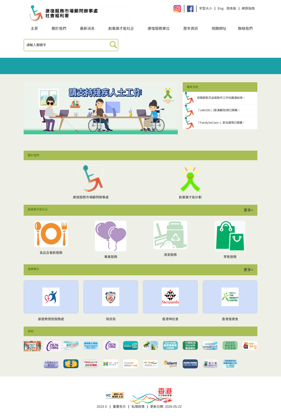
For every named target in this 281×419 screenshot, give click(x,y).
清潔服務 (170, 255)
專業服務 (110, 257)
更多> (248, 210)
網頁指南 (248, 8)
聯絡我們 (245, 29)
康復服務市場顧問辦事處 (91, 197)
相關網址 (219, 29)
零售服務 (230, 257)
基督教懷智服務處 (51, 319)
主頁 (34, 29)
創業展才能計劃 (190, 197)
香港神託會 (170, 319)
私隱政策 (138, 406)
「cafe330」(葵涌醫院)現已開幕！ (218, 110)
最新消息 (87, 29)
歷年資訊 (190, 29)
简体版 (231, 8)
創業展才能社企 (121, 29)
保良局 (111, 319)
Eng (220, 8)
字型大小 (205, 8)
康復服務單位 (159, 29)
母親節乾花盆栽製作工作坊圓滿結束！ (221, 97)
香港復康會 (230, 319)
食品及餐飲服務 (51, 253)
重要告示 (119, 406)
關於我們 (59, 29)
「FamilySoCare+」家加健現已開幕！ (221, 122)
